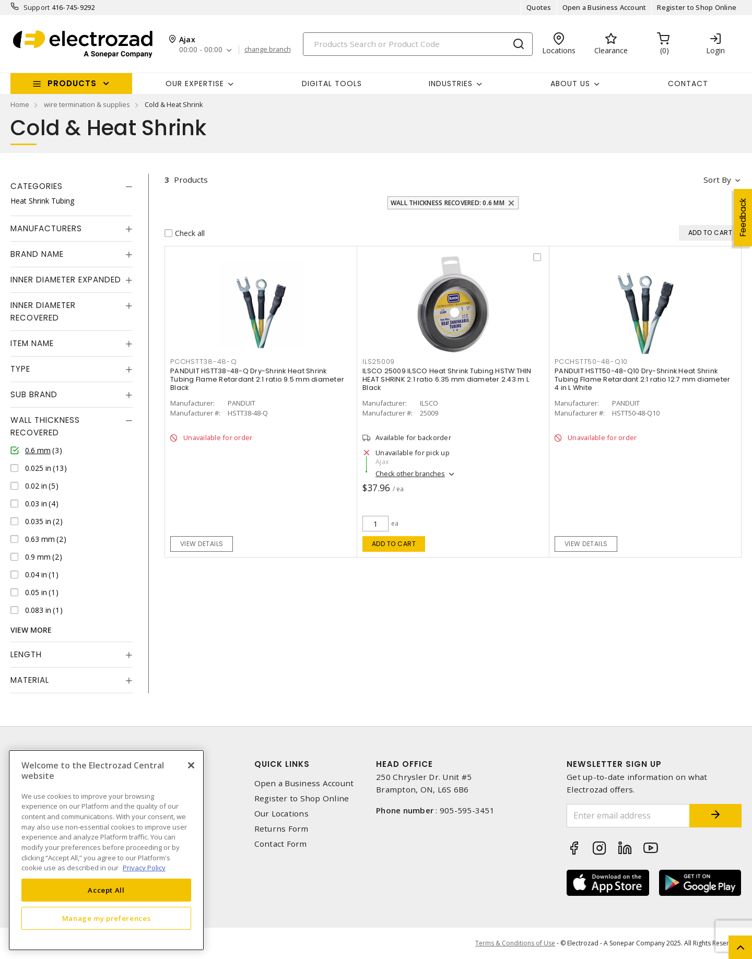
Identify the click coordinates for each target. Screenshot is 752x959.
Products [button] (72, 83)
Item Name (32, 343)
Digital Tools (332, 83)
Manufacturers (46, 228)
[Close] (191, 765)
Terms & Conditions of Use (515, 943)
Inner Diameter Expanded (65, 279)
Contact (688, 83)
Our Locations (281, 814)
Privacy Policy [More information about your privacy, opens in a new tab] (144, 867)
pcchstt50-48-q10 (591, 361)
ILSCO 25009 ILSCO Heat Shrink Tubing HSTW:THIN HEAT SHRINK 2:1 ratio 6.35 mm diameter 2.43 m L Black (447, 379)
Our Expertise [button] (195, 83)
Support (37, 7)
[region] (106, 850)
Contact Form (280, 844)
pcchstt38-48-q (203, 361)
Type (20, 368)
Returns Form (281, 829)
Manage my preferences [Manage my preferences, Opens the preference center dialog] (106, 918)
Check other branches (410, 473)
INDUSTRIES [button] (451, 83)
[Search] (418, 44)
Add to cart (394, 543)
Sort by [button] (717, 179)
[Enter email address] (628, 815)
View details (202, 543)
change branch (267, 49)
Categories (36, 186)
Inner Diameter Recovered (43, 311)
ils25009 (378, 361)
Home (19, 104)
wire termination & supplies (87, 104)
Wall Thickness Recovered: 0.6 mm (447, 202)
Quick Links (282, 764)
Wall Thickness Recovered (45, 426)
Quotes (538, 7)
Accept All (106, 890)
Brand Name (37, 253)
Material (29, 679)
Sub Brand (33, 394)
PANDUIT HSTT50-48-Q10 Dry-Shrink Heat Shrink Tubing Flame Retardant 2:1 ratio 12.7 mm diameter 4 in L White (642, 379)
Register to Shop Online (696, 7)
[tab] (71, 186)
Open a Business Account (604, 7)
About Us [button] (570, 83)
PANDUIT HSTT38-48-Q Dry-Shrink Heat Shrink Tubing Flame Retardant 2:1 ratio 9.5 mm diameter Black (257, 379)
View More (31, 630)
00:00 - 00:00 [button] (200, 49)
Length (26, 654)
